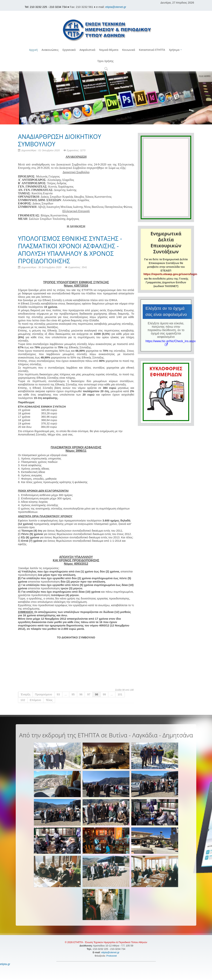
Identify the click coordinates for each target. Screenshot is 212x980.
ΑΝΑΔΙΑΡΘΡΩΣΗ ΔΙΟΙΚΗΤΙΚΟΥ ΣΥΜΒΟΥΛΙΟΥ (59, 140)
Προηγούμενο (43, 694)
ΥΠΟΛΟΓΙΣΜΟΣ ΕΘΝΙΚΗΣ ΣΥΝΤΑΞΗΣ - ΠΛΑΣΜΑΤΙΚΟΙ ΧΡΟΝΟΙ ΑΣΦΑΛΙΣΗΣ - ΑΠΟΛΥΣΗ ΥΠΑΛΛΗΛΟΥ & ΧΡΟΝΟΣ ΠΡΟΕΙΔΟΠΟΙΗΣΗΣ (70, 249)
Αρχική (33, 50)
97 (88, 694)
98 (96, 694)
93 (58, 694)
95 (73, 694)
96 (81, 694)
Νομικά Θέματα (108, 50)
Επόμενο (35, 700)
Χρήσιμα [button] (175, 50)
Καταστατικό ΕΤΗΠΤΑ (152, 50)
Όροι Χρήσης (106, 61)
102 (22, 700)
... (66, 694)
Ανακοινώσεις (50, 50)
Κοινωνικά (128, 50)
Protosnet (111, 955)
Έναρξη (25, 694)
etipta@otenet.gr (115, 6)
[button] (106, 69)
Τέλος (49, 700)
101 (120, 694)
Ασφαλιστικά (87, 50)
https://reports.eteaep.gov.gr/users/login (170, 274)
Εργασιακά (69, 50)
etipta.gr (5, 964)
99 (104, 694)
